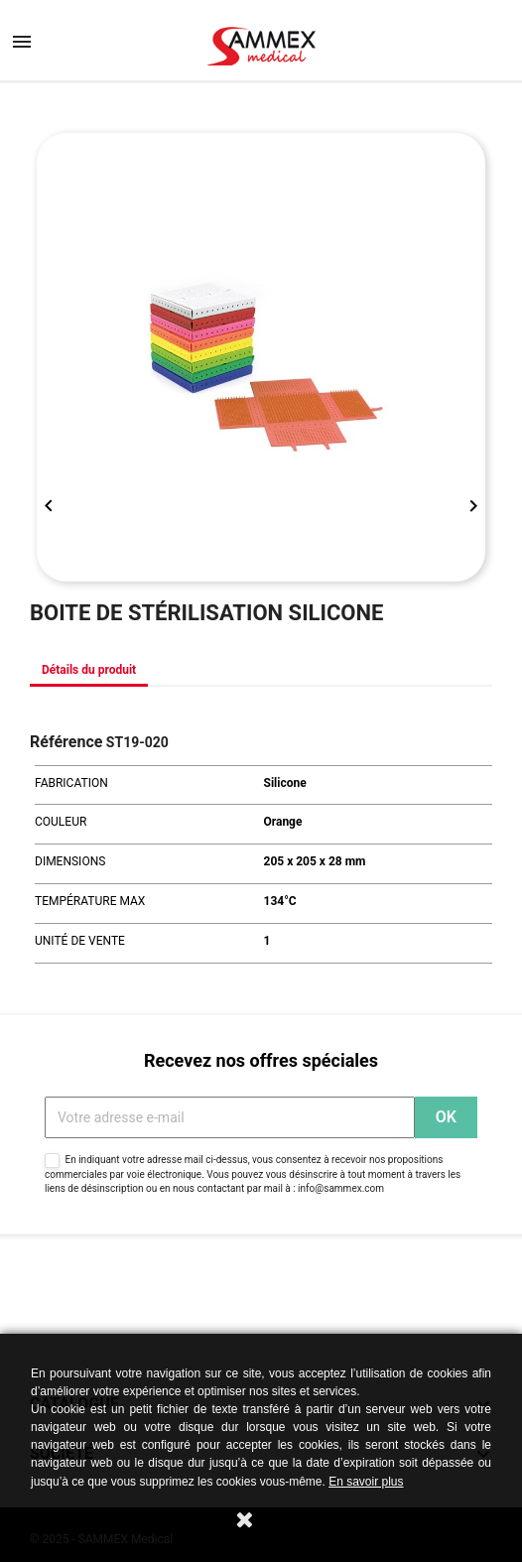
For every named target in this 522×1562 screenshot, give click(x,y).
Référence (66, 741)
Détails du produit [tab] (89, 670)
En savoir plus (365, 1482)
